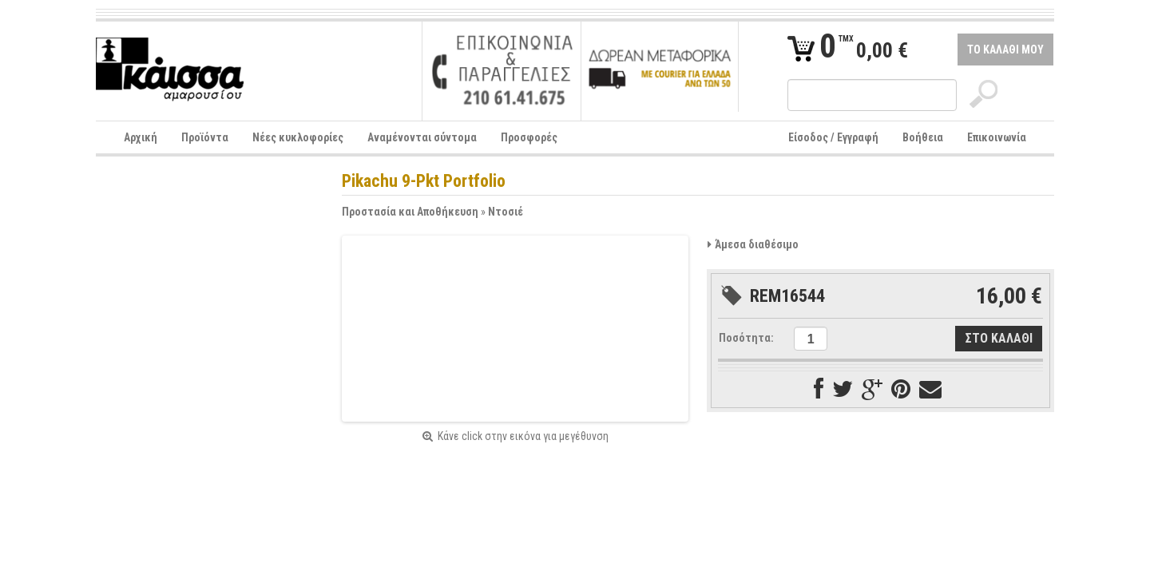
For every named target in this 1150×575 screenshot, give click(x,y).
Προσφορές (529, 137)
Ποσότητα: (746, 337)
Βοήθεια (922, 137)
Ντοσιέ (505, 211)
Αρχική (140, 137)
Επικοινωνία (996, 137)
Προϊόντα (204, 137)
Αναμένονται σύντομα (422, 137)
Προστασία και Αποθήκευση (410, 211)
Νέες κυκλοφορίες (297, 137)
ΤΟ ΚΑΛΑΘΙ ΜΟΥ (1005, 49)
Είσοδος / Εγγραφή (833, 137)
